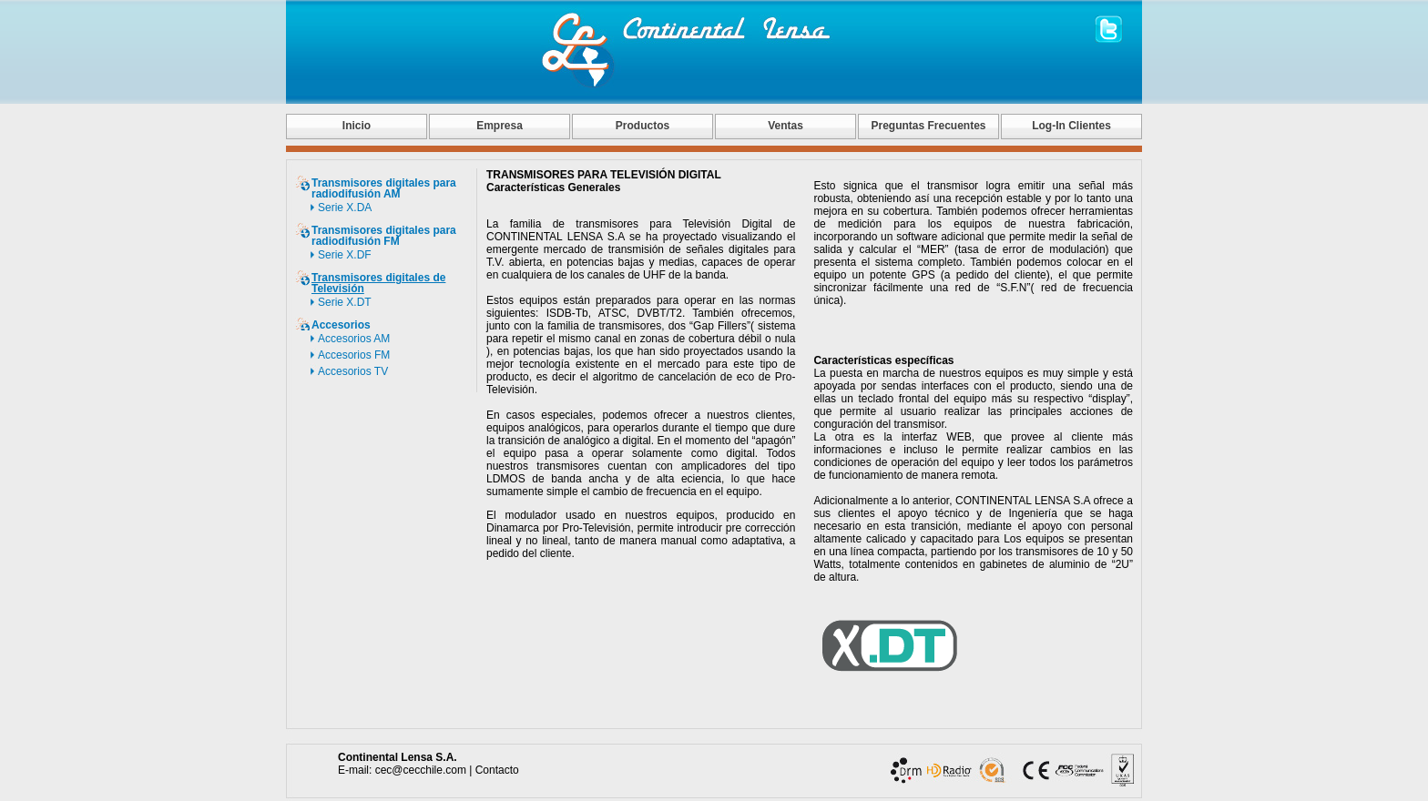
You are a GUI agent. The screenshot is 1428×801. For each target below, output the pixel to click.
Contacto (497, 770)
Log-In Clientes (1071, 125)
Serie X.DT (345, 302)
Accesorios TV (353, 371)
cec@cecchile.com (420, 770)
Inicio (356, 125)
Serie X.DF (345, 254)
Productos (642, 125)
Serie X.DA (345, 207)
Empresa (499, 125)
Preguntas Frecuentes (928, 125)
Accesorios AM (354, 338)
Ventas (785, 125)
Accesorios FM (354, 355)
